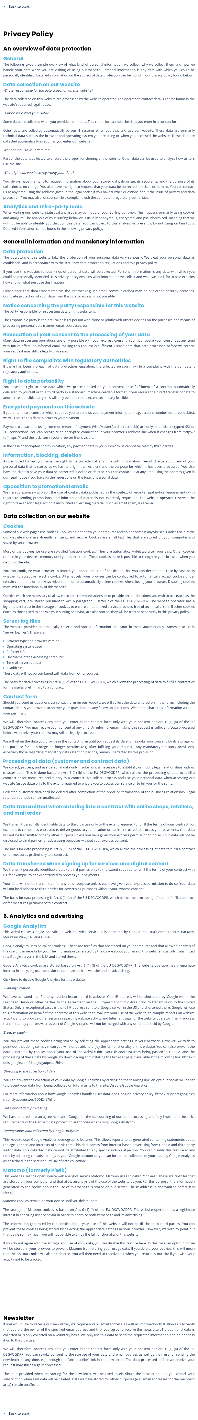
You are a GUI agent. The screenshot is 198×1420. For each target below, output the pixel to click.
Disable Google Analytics (128, 1085)
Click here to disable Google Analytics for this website (44, 979)
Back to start (17, 6)
